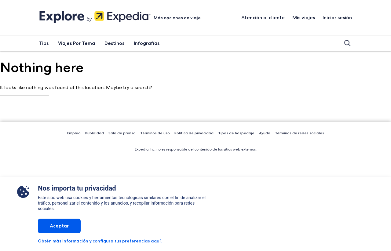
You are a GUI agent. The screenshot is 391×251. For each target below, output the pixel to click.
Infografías (146, 43)
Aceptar (59, 226)
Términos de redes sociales (299, 133)
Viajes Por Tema (76, 43)
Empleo (74, 133)
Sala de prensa (122, 133)
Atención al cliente (263, 17)
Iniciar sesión (337, 17)
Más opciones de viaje (178, 17)
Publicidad (94, 133)
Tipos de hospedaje (236, 133)
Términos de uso (155, 133)
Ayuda (264, 133)
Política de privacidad (194, 133)
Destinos (114, 43)
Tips (44, 43)
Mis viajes (303, 17)
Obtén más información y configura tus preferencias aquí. (100, 241)
